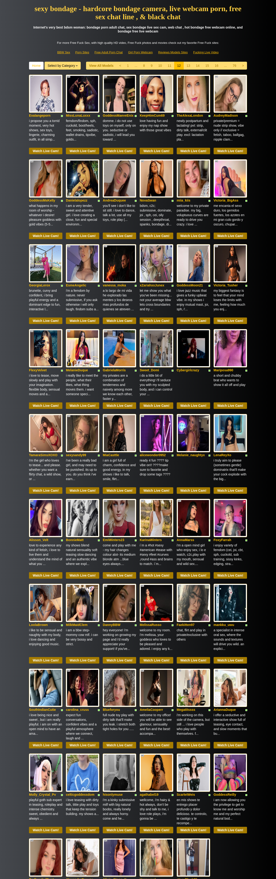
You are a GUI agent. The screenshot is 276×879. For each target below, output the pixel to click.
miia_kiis (183, 175)
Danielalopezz (76, 175)
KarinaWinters (151, 463)
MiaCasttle (111, 391)
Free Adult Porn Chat (108, 52)
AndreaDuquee (114, 175)
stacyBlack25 (187, 752)
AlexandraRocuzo (79, 752)
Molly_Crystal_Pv (42, 680)
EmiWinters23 (113, 463)
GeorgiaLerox (39, 247)
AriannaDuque (225, 608)
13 (188, 65)
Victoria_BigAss (226, 175)
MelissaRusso (150, 536)
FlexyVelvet (38, 319)
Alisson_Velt (38, 463)
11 (169, 65)
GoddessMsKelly (42, 175)
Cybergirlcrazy (188, 319)
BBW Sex (63, 52)
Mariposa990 (223, 319)
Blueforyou (111, 608)
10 (160, 65)
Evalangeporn (40, 103)
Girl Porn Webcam (140, 52)
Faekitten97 (186, 536)
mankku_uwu (224, 536)
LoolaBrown (38, 536)
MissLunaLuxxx (78, 103)
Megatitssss (186, 608)
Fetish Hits (155, 872)
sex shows (230, 822)
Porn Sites (82, 52)
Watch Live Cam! (46, 138)
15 (207, 65)
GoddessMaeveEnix (118, 103)
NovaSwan (148, 175)
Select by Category (63, 65)
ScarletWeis (186, 680)
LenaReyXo (222, 391)
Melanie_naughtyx (191, 391)
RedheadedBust (41, 752)
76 (234, 65)
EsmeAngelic (76, 247)
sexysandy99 (76, 391)
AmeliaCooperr (151, 608)
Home (36, 65)
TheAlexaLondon (190, 103)
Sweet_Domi (149, 319)
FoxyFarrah (222, 463)
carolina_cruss (77, 608)
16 (216, 65)
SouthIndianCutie (42, 608)
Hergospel (147, 752)
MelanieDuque (77, 319)
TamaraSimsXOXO (43, 391)
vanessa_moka (114, 247)
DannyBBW (111, 536)
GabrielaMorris (114, 319)
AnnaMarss (185, 463)
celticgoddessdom (80, 680)
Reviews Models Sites (173, 52)
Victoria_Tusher (226, 247)
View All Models (101, 65)
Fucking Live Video (206, 52)
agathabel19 (149, 680)
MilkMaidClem (76, 536)
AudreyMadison (226, 103)
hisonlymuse (113, 680)
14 (198, 65)
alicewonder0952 (153, 391)
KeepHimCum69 (152, 103)
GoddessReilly (225, 680)
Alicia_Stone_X (114, 752)
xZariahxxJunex (152, 247)
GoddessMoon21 (190, 247)
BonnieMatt (74, 463)
